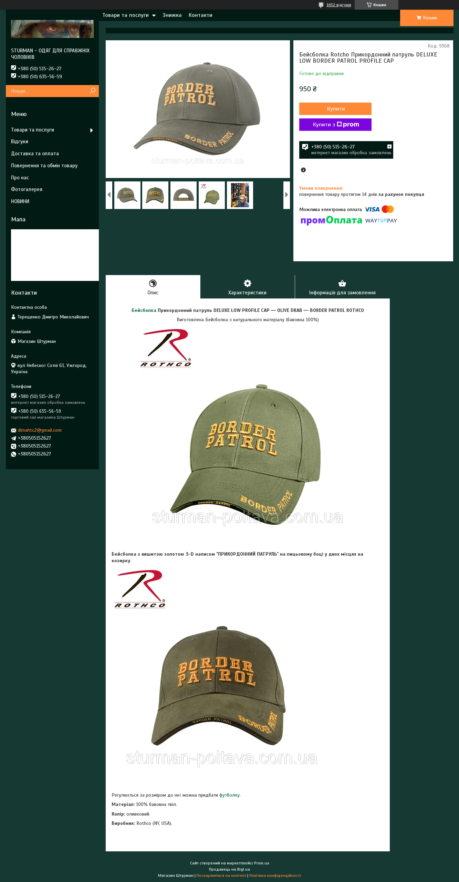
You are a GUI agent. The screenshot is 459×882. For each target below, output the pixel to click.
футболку (229, 795)
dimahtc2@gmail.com (40, 430)
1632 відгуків (339, 4)
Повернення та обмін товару (44, 165)
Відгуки (19, 141)
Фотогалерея (26, 189)
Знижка (172, 15)
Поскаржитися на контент (221, 875)
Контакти (200, 15)
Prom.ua (261, 863)
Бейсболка (144, 310)
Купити (336, 108)
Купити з (336, 124)
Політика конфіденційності (275, 875)
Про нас (20, 178)
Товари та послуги (125, 15)
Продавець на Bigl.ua (229, 869)
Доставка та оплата (35, 153)
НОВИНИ (20, 201)
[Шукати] (93, 91)
